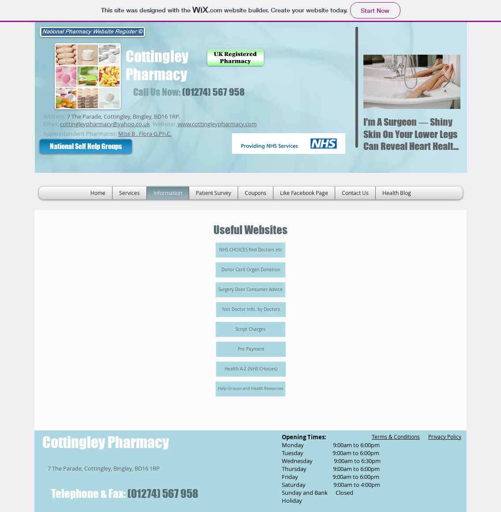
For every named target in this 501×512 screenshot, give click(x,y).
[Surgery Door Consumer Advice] (250, 289)
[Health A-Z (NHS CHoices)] (251, 369)
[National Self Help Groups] (86, 146)
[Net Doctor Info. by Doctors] (251, 309)
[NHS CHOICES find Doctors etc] (250, 250)
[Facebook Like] (314, 117)
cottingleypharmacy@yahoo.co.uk (105, 124)
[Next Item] (446, 82)
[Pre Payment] (251, 349)
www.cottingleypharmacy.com (217, 124)
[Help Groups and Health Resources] (250, 388)
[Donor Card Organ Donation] (250, 269)
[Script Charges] (250, 329)
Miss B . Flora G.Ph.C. (145, 134)
